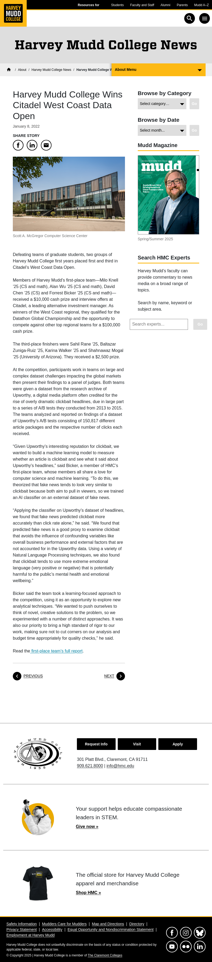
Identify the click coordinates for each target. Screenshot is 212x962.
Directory (136, 924)
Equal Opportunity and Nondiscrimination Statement (111, 929)
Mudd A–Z (201, 5)
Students (117, 5)
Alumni (165, 5)
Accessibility (52, 929)
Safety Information (21, 924)
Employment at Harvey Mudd (30, 935)
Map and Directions (108, 924)
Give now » (87, 826)
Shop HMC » (88, 892)
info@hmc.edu (120, 766)
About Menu (125, 69)
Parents (182, 5)
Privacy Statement (21, 929)
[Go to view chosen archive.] (194, 130)
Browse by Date (158, 120)
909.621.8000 (90, 766)
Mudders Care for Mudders (64, 924)
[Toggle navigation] (204, 18)
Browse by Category (164, 93)
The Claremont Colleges (105, 955)
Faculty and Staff (142, 5)
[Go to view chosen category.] (194, 103)
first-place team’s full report (56, 651)
